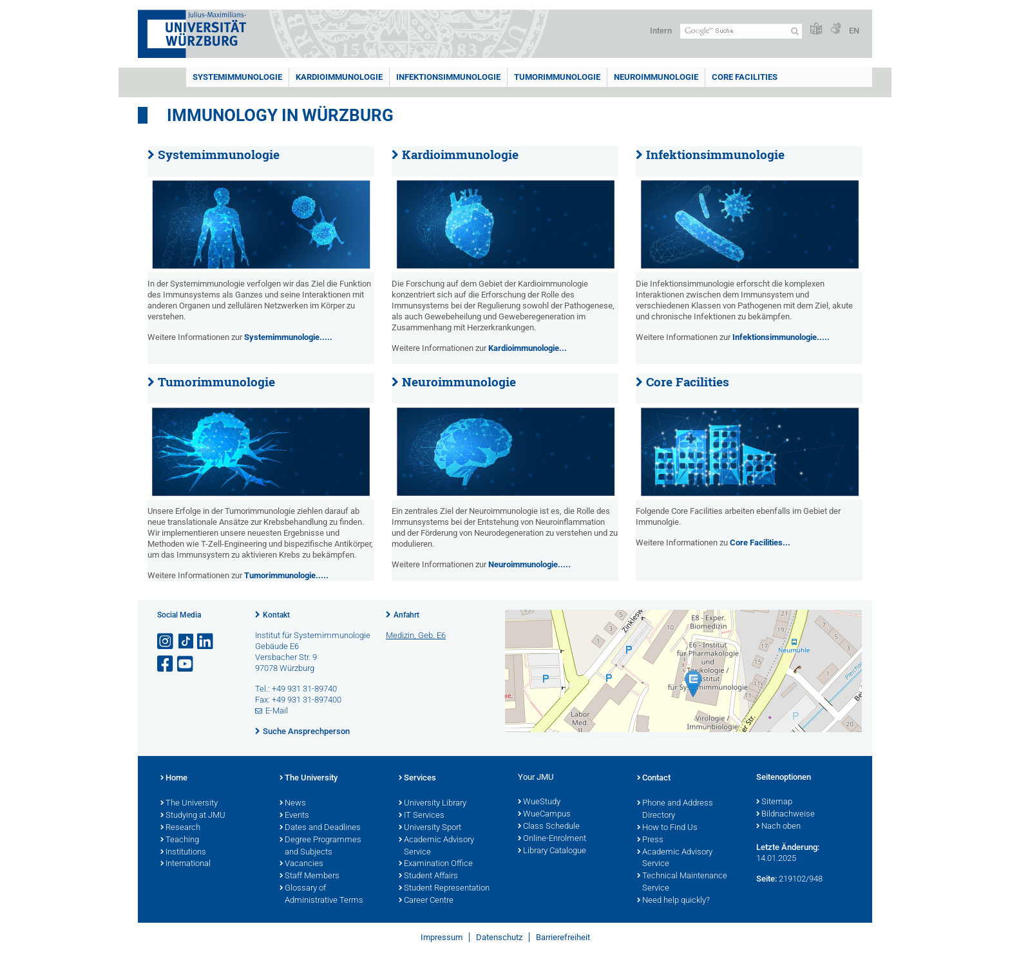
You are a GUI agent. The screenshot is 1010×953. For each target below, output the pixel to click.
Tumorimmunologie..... (286, 575)
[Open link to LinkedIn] (206, 641)
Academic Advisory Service (436, 846)
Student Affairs (428, 876)
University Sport (430, 828)
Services (417, 778)
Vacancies (301, 864)
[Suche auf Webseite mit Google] (741, 31)
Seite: (766, 878)
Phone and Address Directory (675, 810)
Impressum (441, 937)
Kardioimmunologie (339, 77)
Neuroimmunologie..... (529, 564)
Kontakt (276, 614)
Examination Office (436, 864)
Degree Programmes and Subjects (320, 846)
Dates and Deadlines (320, 828)
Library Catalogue (552, 851)
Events (294, 816)
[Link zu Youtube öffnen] (186, 664)
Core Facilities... (760, 542)
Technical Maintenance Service (682, 882)
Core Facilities (744, 77)
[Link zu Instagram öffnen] (166, 641)
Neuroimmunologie (656, 77)
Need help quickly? (673, 901)
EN (854, 30)
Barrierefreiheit (563, 937)
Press (650, 840)
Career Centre (426, 901)
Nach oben (778, 827)
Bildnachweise (785, 814)
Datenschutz (499, 937)
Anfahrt (406, 614)
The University (189, 803)
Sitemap (774, 802)
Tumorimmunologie (557, 77)
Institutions (183, 852)
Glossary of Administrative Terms (321, 895)
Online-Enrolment (552, 839)
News (293, 803)
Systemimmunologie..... (288, 337)
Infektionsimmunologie (448, 77)
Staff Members (309, 876)
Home (173, 778)
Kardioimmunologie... (527, 348)
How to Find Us (667, 828)
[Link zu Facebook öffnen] (166, 664)
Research (180, 828)
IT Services (421, 816)
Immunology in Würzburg (280, 115)
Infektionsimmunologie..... (781, 337)
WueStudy (539, 802)
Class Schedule (549, 827)
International (185, 864)
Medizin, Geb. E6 (416, 635)
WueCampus (544, 814)
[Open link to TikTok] (186, 641)
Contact (654, 778)
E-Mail (276, 710)
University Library (432, 803)
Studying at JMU (192, 816)
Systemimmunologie (237, 77)
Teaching (179, 840)
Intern (661, 30)
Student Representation (444, 888)
